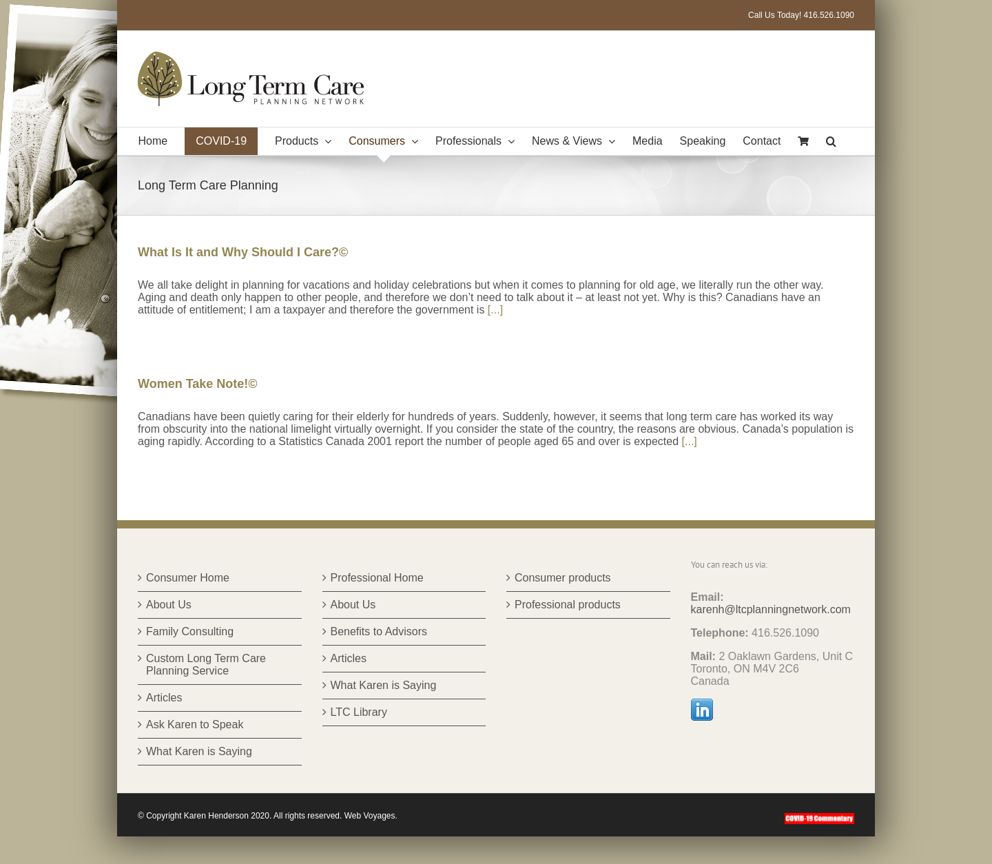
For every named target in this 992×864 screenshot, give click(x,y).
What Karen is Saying (199, 751)
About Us (169, 604)
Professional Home (377, 578)
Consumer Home (187, 578)
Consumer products (563, 578)
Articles (164, 697)
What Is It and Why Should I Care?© (243, 252)
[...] (495, 310)
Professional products (568, 604)
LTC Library (359, 712)
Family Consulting (190, 631)
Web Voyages (369, 816)
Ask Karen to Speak (194, 724)
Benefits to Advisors (379, 631)
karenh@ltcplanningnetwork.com (771, 609)
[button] (831, 141)
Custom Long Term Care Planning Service (206, 664)
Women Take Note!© (198, 384)
